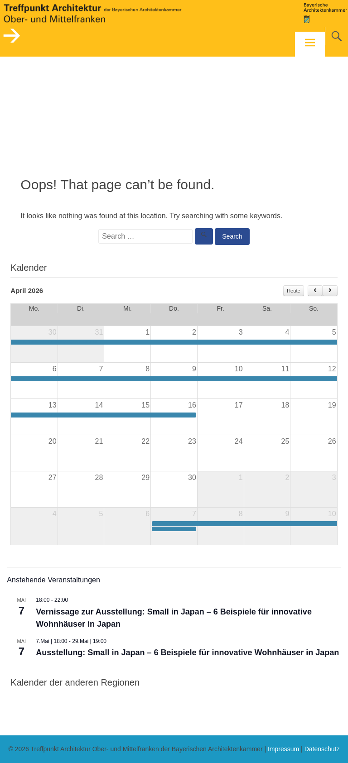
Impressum (283, 749)
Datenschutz (322, 749)
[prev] (315, 290)
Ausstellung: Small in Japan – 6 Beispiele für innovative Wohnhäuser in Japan (187, 652)
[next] (329, 290)
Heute (293, 290)
